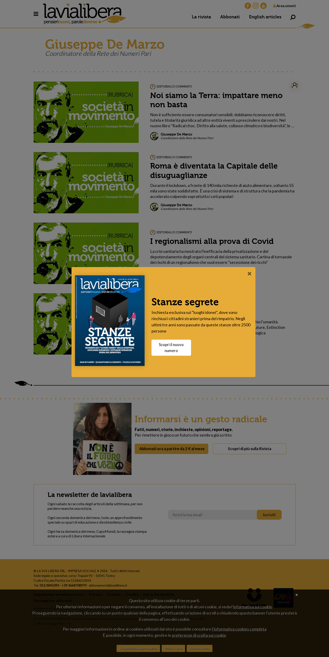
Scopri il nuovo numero (172, 347)
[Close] (251, 273)
